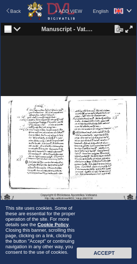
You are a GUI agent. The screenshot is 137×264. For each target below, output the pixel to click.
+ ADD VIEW (68, 11)
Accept (104, 253)
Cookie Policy (52, 224)
